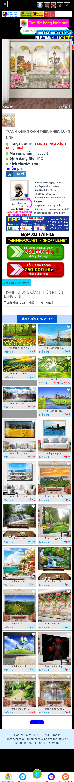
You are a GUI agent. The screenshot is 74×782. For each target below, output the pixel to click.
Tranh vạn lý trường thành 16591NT (19, 623)
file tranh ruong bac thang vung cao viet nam (19, 373)
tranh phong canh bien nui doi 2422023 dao (55, 453)
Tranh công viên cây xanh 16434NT (19, 708)
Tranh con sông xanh (19, 581)
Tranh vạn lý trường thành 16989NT (55, 496)
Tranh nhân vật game (55, 666)
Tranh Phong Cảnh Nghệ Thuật (36, 146)
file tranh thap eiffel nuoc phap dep (55, 347)
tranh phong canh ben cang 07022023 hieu (19, 496)
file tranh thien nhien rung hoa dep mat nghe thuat (19, 347)
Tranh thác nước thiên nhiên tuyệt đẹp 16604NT (55, 581)
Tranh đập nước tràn (19, 538)
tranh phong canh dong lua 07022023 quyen (19, 453)
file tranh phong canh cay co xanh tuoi (55, 379)
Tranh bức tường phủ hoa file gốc (55, 623)
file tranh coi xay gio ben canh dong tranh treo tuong (55, 410)
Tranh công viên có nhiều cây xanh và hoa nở (55, 538)
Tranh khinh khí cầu (19, 666)
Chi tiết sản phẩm (16, 282)
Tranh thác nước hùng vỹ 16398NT (55, 708)
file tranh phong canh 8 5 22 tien (19, 403)
